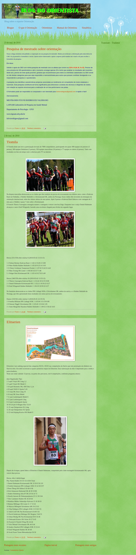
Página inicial (50, 545)
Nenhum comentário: (34, 128)
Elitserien (13, 322)
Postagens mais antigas (85, 545)
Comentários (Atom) (17, 550)
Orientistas (47, 27)
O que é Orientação (28, 27)
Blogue (10, 27)
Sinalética (86, 27)
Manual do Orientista (67, 27)
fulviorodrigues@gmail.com (65, 91)
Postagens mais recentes (15, 545)
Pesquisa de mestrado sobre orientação (34, 49)
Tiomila (12, 142)
